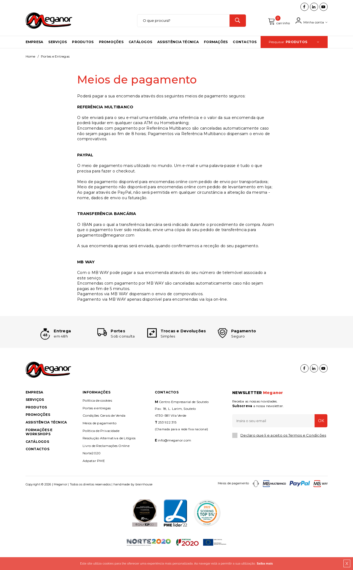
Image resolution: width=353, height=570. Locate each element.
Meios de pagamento (100, 439)
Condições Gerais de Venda (104, 431)
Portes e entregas (97, 424)
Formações (216, 50)
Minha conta (310, 25)
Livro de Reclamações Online (106, 462)
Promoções (111, 50)
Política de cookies (97, 416)
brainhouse (144, 500)
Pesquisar (294, 50)
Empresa (34, 50)
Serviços (57, 50)
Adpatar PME (94, 477)
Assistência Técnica (178, 50)
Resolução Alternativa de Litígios (109, 454)
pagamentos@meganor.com (106, 243)
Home (30, 64)
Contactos (245, 50)
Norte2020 (92, 469)
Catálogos (140, 50)
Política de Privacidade (101, 446)
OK (319, 436)
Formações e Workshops (39, 448)
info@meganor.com (174, 456)
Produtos (82, 50)
